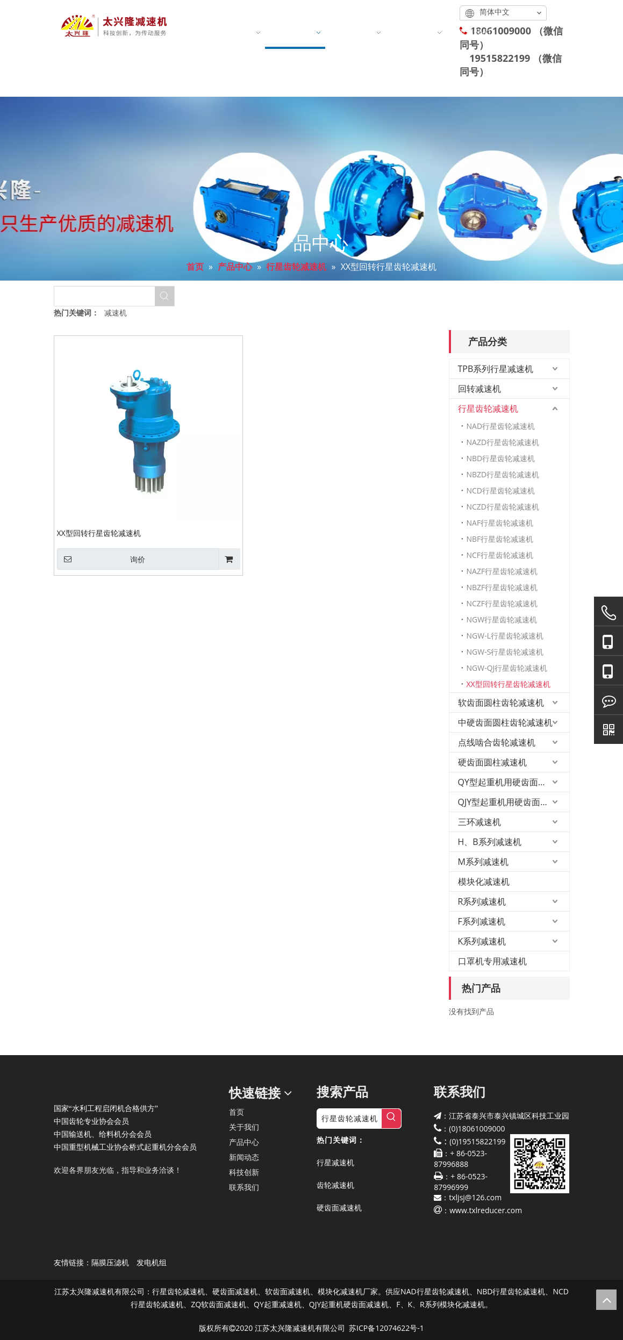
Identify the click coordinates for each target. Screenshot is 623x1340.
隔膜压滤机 (110, 1262)
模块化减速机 (484, 881)
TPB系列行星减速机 (496, 369)
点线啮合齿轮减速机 (496, 742)
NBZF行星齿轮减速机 (502, 587)
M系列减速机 (483, 862)
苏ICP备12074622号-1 (386, 1328)
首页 (236, 1112)
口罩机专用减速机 (492, 961)
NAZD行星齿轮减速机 (503, 442)
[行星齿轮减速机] (349, 1118)
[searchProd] (104, 296)
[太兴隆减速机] (62, 1084)
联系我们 (244, 1187)
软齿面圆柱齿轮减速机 (501, 702)
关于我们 (244, 1127)
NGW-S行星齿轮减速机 (505, 652)
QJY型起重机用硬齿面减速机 (512, 802)
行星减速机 (335, 1162)
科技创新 (244, 1172)
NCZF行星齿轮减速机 (502, 603)
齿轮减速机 (335, 1185)
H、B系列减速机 (489, 842)
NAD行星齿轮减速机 (501, 426)
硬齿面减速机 (339, 1207)
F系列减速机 (481, 921)
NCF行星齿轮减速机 (500, 555)
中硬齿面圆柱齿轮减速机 (505, 722)
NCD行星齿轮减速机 (501, 490)
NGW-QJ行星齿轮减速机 (507, 668)
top (606, 1299)
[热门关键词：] (164, 296)
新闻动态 (244, 1157)
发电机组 (152, 1262)
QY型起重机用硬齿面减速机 (511, 782)
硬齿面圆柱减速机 (492, 762)
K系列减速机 (482, 941)
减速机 (115, 312)
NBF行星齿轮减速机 (500, 539)
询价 (101, 559)
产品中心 (244, 1142)
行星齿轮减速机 (488, 408)
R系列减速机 (482, 901)
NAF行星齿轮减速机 (500, 523)
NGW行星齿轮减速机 (502, 619)
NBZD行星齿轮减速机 (503, 474)
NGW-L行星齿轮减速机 (505, 635)
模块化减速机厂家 (348, 1291)
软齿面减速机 (287, 1291)
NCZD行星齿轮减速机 (503, 506)
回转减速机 (479, 389)
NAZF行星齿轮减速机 (502, 571)
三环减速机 (479, 822)
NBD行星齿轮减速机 (501, 458)
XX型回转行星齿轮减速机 (99, 533)
